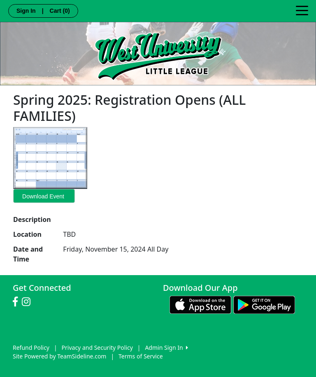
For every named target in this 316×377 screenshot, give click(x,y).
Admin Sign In (166, 347)
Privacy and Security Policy (97, 347)
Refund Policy (31, 347)
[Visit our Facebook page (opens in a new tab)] (17, 302)
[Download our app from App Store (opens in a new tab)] (200, 304)
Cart (60, 10)
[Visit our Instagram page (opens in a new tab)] (28, 302)
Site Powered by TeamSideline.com (59, 356)
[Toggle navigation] (302, 10)
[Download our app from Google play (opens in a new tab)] (264, 304)
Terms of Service (140, 356)
